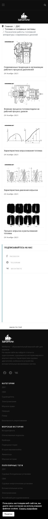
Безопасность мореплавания (14, 421)
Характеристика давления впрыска (21, 190)
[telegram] (13, 262)
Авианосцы (7, 454)
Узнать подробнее (28, 508)
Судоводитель (8, 397)
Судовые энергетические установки (17, 484)
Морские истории (9, 459)
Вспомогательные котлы (12, 488)
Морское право (8, 406)
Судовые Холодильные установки (16, 474)
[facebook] (12, 256)
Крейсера (6, 440)
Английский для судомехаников (15, 498)
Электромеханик (9, 402)
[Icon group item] (5, 373)
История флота (8, 431)
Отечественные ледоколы (13, 435)
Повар (4, 416)
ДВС (4, 387)
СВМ (4, 392)
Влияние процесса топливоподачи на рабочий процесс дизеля (21, 110)
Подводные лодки (9, 445)
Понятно (8, 514)
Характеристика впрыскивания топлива (23, 151)
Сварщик (6, 411)
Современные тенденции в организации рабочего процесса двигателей (23, 68)
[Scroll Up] (16, 327)
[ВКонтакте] (14, 268)
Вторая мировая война (11, 450)
